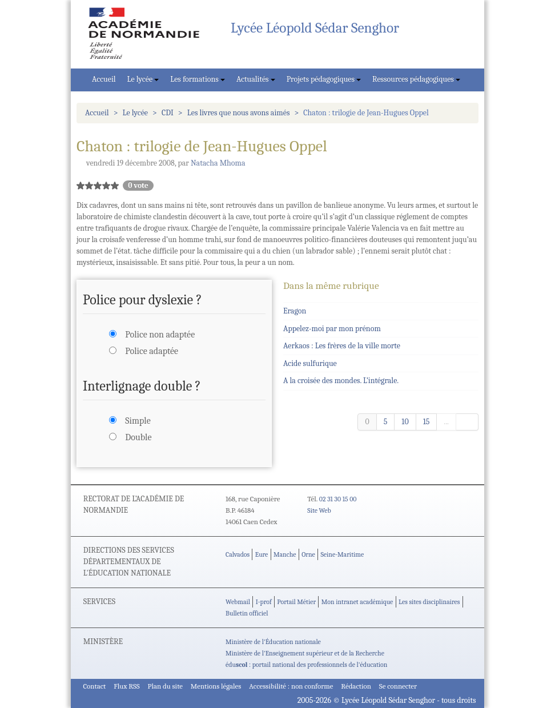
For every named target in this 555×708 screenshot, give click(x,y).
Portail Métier (296, 602)
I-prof (264, 602)
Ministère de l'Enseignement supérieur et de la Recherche (305, 653)
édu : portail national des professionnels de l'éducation (306, 665)
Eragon (294, 311)
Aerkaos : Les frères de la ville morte (341, 346)
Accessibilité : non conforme (291, 686)
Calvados (238, 554)
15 (426, 422)
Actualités (255, 79)
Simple (137, 421)
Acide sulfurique (310, 363)
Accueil (104, 79)
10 (404, 422)
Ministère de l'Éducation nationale (273, 642)
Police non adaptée (160, 334)
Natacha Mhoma (218, 163)
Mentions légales (216, 686)
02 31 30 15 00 (338, 499)
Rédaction (356, 686)
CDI (168, 113)
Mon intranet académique (357, 602)
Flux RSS (127, 686)
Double (138, 437)
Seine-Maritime (342, 554)
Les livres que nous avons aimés (238, 113)
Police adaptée (151, 351)
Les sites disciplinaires (429, 602)
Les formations (197, 79)
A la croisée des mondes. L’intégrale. (341, 380)
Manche (285, 554)
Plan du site (165, 686)
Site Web (319, 510)
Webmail (238, 602)
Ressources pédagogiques (416, 79)
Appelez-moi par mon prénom (332, 328)
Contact (94, 686)
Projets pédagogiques (324, 79)
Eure (261, 554)
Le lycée (143, 79)
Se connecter (398, 686)
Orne (308, 554)
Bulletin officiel (247, 613)
